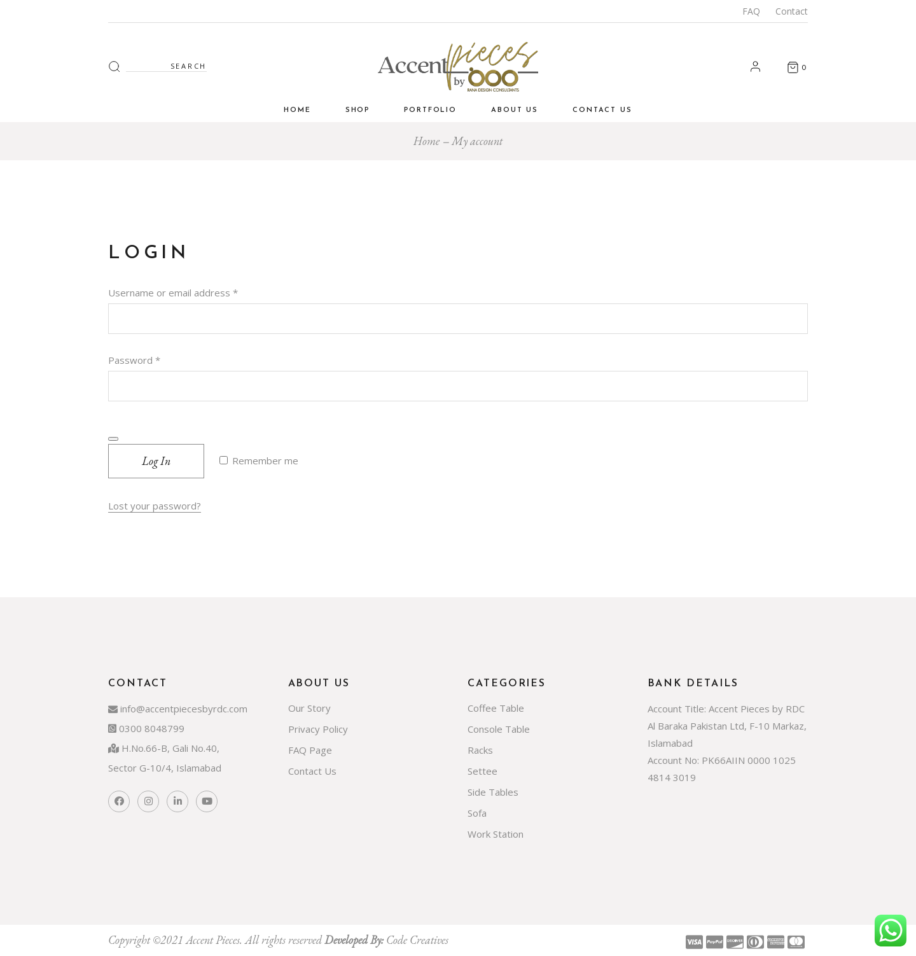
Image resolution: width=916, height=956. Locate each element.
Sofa (477, 813)
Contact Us (312, 771)
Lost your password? (154, 505)
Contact (791, 11)
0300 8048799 (146, 728)
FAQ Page (310, 750)
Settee (482, 771)
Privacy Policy (318, 729)
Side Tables (493, 792)
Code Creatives (417, 939)
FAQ (751, 11)
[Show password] (113, 439)
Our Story (309, 708)
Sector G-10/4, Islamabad (164, 767)
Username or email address (192, 291)
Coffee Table (496, 708)
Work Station (496, 834)
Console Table (499, 729)
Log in (156, 461)
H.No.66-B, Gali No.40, (163, 748)
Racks (480, 750)
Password (154, 359)
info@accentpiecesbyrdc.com (177, 708)
